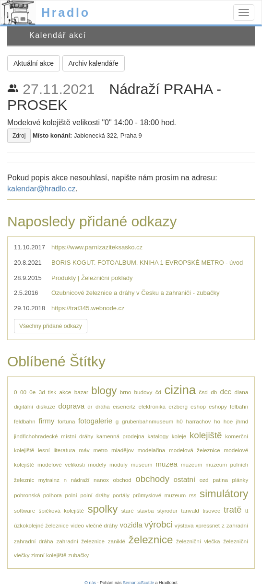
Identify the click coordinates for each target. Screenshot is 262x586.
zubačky (78, 555)
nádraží (80, 480)
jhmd (242, 421)
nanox (101, 480)
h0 (180, 421)
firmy (47, 421)
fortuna (66, 421)
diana (242, 392)
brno (125, 392)
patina (220, 480)
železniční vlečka (198, 541)
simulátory (224, 494)
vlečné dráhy (102, 525)
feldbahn (25, 421)
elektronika (152, 406)
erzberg (178, 406)
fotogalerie (95, 421)
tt (247, 510)
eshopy (218, 406)
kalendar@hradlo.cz (41, 189)
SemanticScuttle (138, 582)
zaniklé (116, 541)
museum (142, 464)
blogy (104, 391)
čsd (203, 392)
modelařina (152, 450)
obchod (122, 480)
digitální (23, 406)
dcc (226, 391)
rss (193, 495)
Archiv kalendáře (94, 63)
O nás (90, 582)
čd (158, 392)
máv (84, 450)
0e (32, 392)
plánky (240, 480)
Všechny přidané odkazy (50, 326)
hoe (228, 421)
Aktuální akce (33, 63)
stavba (145, 510)
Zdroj (18, 135)
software (24, 510)
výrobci (158, 524)
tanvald (190, 510)
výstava (184, 525)
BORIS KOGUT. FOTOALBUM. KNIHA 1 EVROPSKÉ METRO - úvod (147, 262)
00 (23, 392)
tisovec (211, 510)
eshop (198, 406)
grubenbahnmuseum (147, 421)
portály (121, 495)
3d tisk (48, 392)
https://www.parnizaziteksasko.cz (97, 247)
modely (97, 464)
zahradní (237, 525)
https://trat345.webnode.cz (87, 308)
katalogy (157, 436)
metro (100, 450)
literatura (64, 450)
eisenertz (124, 406)
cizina (180, 390)
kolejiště (206, 435)
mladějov (122, 450)
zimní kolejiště (48, 555)
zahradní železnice (80, 541)
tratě (232, 509)
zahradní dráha (33, 541)
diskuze (45, 406)
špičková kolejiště (61, 510)
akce (65, 392)
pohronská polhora (38, 495)
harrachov (198, 421)
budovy (143, 392)
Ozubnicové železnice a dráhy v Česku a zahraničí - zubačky (135, 292)
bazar (81, 392)
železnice (151, 540)
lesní (44, 450)
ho (217, 421)
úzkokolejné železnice (41, 525)
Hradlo (65, 12)
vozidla (130, 525)
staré (127, 510)
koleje (179, 436)
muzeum (191, 464)
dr (89, 406)
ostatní (185, 479)
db (214, 392)
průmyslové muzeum (159, 495)
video (77, 525)
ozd (204, 480)
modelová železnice (194, 450)
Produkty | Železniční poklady (92, 277)
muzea (166, 464)
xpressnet (207, 525)
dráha (102, 406)
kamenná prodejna (120, 436)
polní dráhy (94, 495)
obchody (152, 479)
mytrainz (49, 480)
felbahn (239, 406)
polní (71, 495)
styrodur (167, 510)
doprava (71, 406)
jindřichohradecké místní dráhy (53, 436)
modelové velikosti (61, 464)
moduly (118, 464)
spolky (102, 509)
